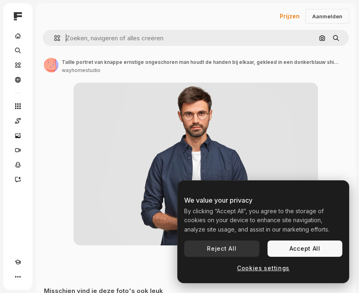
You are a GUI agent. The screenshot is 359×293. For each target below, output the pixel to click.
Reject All (221, 248)
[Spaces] (17, 120)
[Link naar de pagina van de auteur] (51, 65)
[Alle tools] (17, 106)
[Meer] (17, 276)
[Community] (17, 79)
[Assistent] (17, 179)
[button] (54, 38)
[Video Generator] (17, 150)
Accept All (304, 248)
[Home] (17, 35)
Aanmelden (327, 16)
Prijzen (290, 16)
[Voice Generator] (17, 164)
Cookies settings (263, 268)
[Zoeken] (17, 50)
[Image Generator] (17, 135)
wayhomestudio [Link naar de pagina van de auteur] (81, 70)
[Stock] (17, 65)
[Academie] (17, 262)
